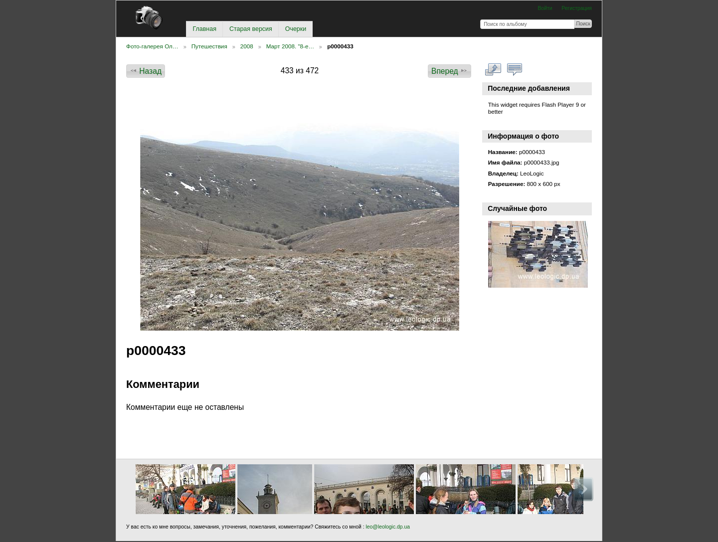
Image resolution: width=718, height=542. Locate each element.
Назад (146, 70)
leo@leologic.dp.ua (387, 527)
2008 (246, 46)
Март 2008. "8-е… (290, 46)
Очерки (295, 28)
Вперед (449, 70)
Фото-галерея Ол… (152, 46)
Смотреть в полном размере (493, 70)
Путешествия (209, 46)
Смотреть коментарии (515, 70)
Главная (204, 28)
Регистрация (576, 8)
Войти (545, 8)
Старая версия (250, 28)
